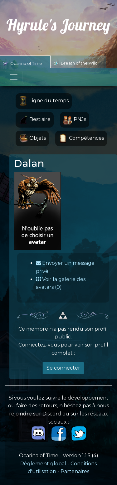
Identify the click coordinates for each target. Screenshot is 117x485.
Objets (32, 138)
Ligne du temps (44, 101)
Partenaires (75, 471)
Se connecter (63, 368)
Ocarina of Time (22, 63)
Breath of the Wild (76, 63)
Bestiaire (35, 119)
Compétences (81, 138)
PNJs (74, 119)
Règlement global (43, 464)
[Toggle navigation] (13, 77)
